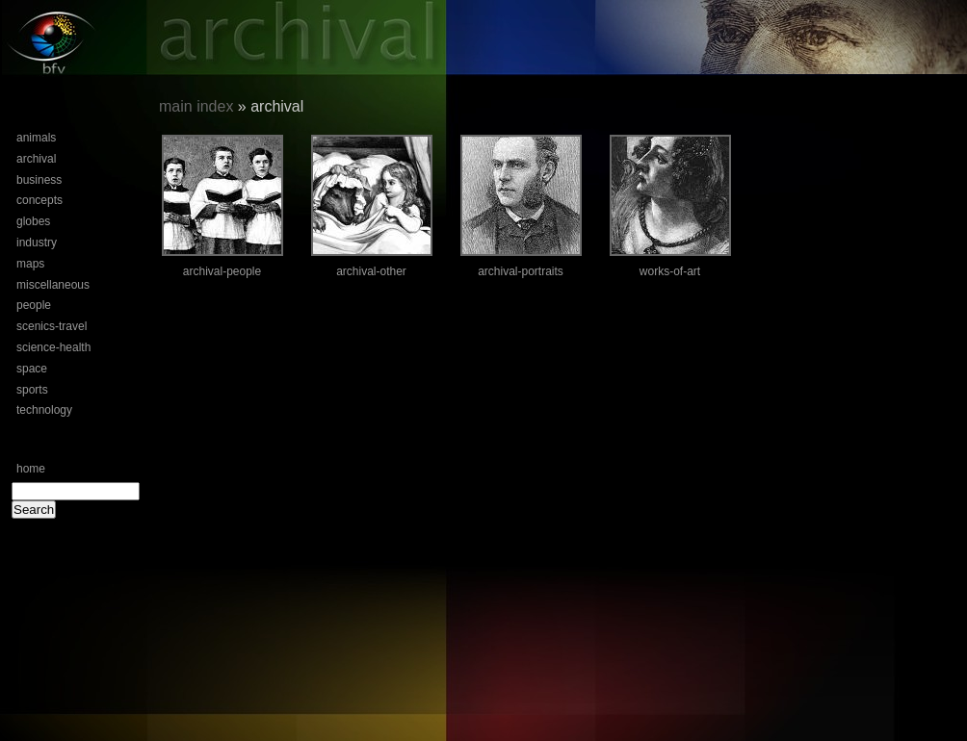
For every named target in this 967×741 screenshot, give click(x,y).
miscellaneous (53, 285)
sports (32, 389)
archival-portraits (520, 271)
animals (36, 137)
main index (196, 106)
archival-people (222, 271)
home (30, 468)
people (33, 305)
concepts (39, 200)
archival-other (371, 271)
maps (30, 263)
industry (36, 242)
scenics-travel (51, 326)
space (31, 368)
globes (33, 221)
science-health (53, 347)
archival (36, 159)
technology (44, 410)
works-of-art (670, 271)
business (39, 180)
